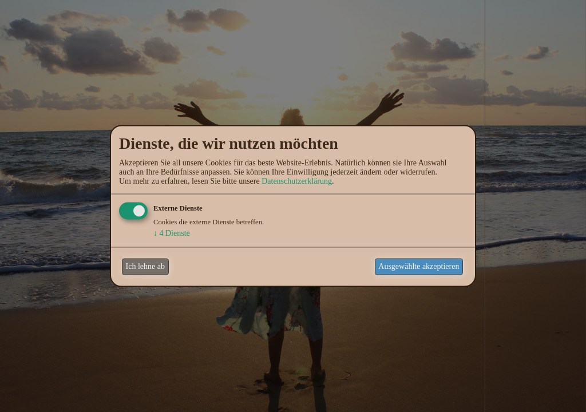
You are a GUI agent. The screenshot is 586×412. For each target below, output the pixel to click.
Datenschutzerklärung (297, 180)
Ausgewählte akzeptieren (418, 266)
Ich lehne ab (145, 266)
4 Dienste (171, 233)
